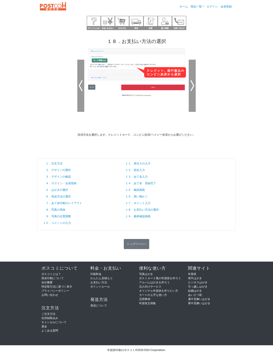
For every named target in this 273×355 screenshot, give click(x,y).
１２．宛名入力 (135, 170)
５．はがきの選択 (55, 190)
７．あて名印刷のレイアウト (62, 203)
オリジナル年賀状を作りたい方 (158, 290)
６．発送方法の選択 (57, 196)
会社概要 (47, 282)
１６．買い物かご (136, 196)
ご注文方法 (48, 314)
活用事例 (144, 299)
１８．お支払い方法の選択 (142, 209)
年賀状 (192, 274)
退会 (44, 326)
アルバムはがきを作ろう (154, 282)
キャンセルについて (54, 322)
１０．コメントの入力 (57, 223)
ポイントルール (100, 286)
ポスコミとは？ (51, 274)
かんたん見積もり (101, 278)
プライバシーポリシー (55, 290)
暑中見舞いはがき (199, 299)
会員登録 (226, 6)
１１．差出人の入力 (137, 163)
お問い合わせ (49, 295)
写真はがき (146, 274)
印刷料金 (96, 274)
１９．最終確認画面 (137, 216)
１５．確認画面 (135, 190)
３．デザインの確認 (57, 176)
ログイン (212, 6)
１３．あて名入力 (136, 176)
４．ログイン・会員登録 (59, 183)
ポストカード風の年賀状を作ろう (160, 278)
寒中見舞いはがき (199, 303)
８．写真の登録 (54, 209)
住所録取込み (49, 318)
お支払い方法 (98, 282)
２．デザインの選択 (57, 170)
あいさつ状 (195, 295)
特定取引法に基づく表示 (56, 286)
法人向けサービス (150, 286)
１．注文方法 (53, 163)
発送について (98, 305)
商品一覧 (196, 6)
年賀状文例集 (147, 303)
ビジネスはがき (198, 282)
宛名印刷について (52, 278)
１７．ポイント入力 (137, 203)
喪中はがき (195, 278)
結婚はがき (195, 290)
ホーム (184, 6)
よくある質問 (49, 330)
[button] (136, 244)
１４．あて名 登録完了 (140, 183)
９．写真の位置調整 (57, 216)
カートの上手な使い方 (153, 295)
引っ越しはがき (198, 286)
